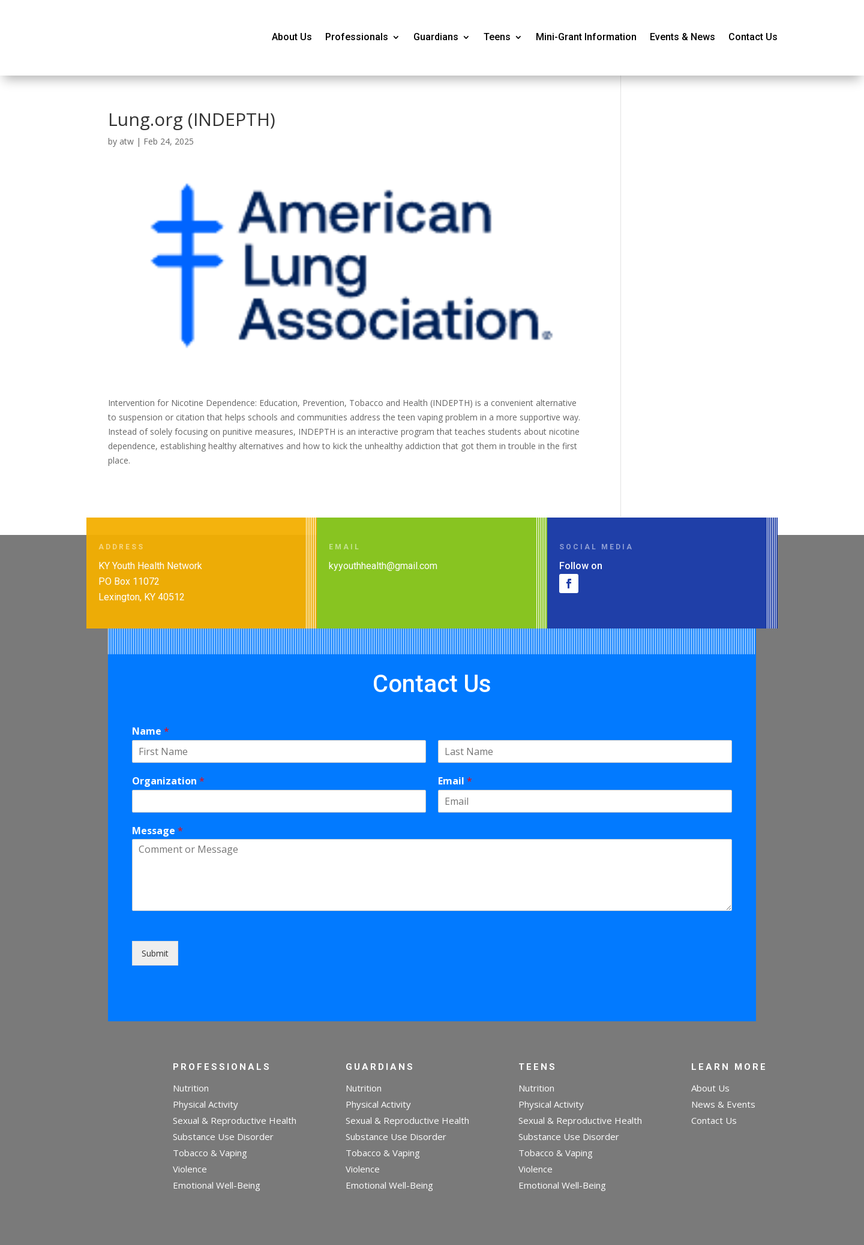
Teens (497, 37)
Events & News (682, 37)
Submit (155, 953)
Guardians (435, 37)
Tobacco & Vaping (210, 1153)
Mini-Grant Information (586, 37)
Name (150, 731)
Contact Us (753, 37)
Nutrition (191, 1088)
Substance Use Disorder (223, 1136)
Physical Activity (205, 1104)
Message (157, 831)
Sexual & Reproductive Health (234, 1120)
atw (126, 141)
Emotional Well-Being (216, 1185)
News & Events (723, 1104)
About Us (292, 37)
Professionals (356, 37)
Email (455, 781)
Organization (168, 781)
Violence (190, 1169)
